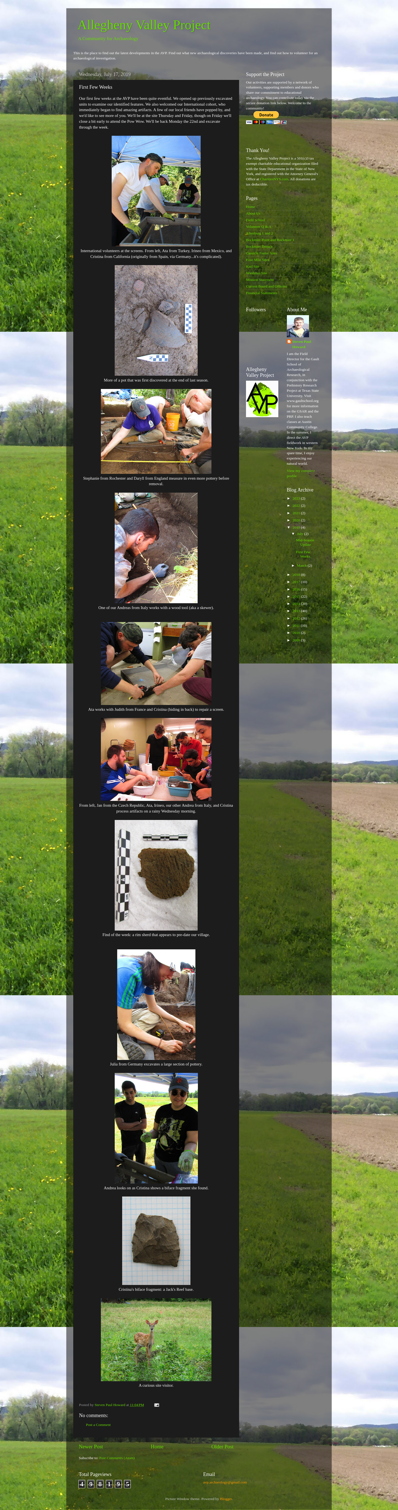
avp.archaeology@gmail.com (225, 1482)
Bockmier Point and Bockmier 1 (270, 240)
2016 (296, 589)
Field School (255, 220)
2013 (296, 611)
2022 (296, 505)
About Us (253, 213)
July (300, 534)
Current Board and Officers (266, 286)
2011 (296, 625)
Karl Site (252, 266)
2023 (296, 498)
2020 (296, 520)
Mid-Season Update (305, 542)
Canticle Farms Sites (261, 253)
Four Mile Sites (257, 260)
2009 (296, 640)
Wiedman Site (256, 273)
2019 (296, 527)
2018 (296, 575)
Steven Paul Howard (301, 344)
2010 (296, 633)
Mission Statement (260, 280)
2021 (296, 513)
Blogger (226, 1499)
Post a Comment (98, 1425)
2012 (296, 618)
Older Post (222, 1446)
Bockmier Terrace (259, 246)
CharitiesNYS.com (274, 179)
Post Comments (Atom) (117, 1458)
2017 (296, 582)
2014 (296, 604)
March (302, 565)
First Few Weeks (303, 554)
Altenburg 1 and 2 (259, 233)
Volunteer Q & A (258, 226)
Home (157, 1446)
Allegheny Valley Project (144, 24)
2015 (296, 596)
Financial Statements (261, 293)
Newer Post (91, 1446)
